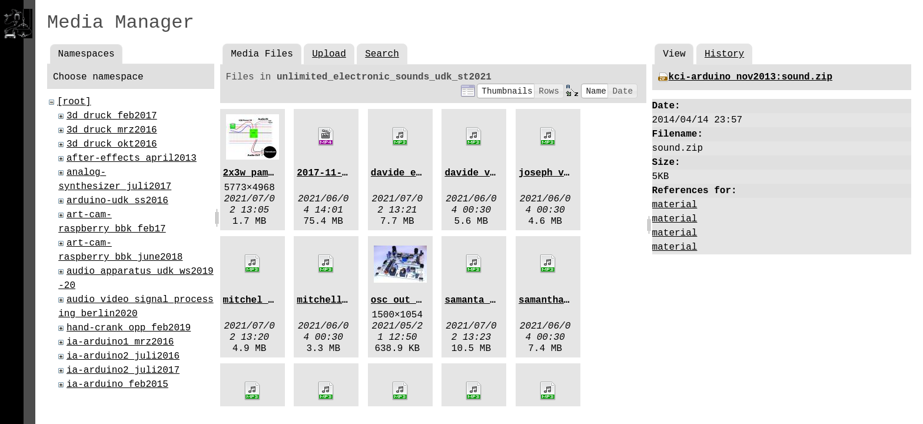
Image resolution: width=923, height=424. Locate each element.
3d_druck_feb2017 (112, 116)
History (724, 54)
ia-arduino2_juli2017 (123, 370)
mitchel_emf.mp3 (265, 300)
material (675, 205)
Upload (329, 54)
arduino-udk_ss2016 (117, 201)
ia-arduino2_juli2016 (123, 356)
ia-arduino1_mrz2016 (120, 342)
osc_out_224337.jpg (422, 300)
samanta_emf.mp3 (486, 300)
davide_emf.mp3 (410, 173)
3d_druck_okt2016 (112, 144)
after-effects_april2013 (132, 158)
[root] (74, 102)
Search (382, 54)
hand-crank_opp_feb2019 (129, 328)
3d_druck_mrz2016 (112, 130)
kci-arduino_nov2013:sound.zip (750, 77)
